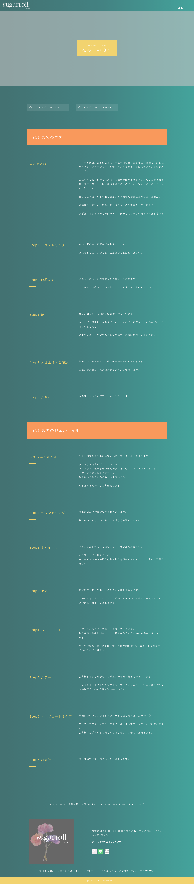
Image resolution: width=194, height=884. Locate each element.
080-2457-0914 (111, 841)
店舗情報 (73, 804)
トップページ (57, 804)
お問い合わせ (89, 804)
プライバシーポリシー (113, 804)
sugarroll (90, 880)
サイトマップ (136, 804)
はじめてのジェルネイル (98, 107)
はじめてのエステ (49, 107)
